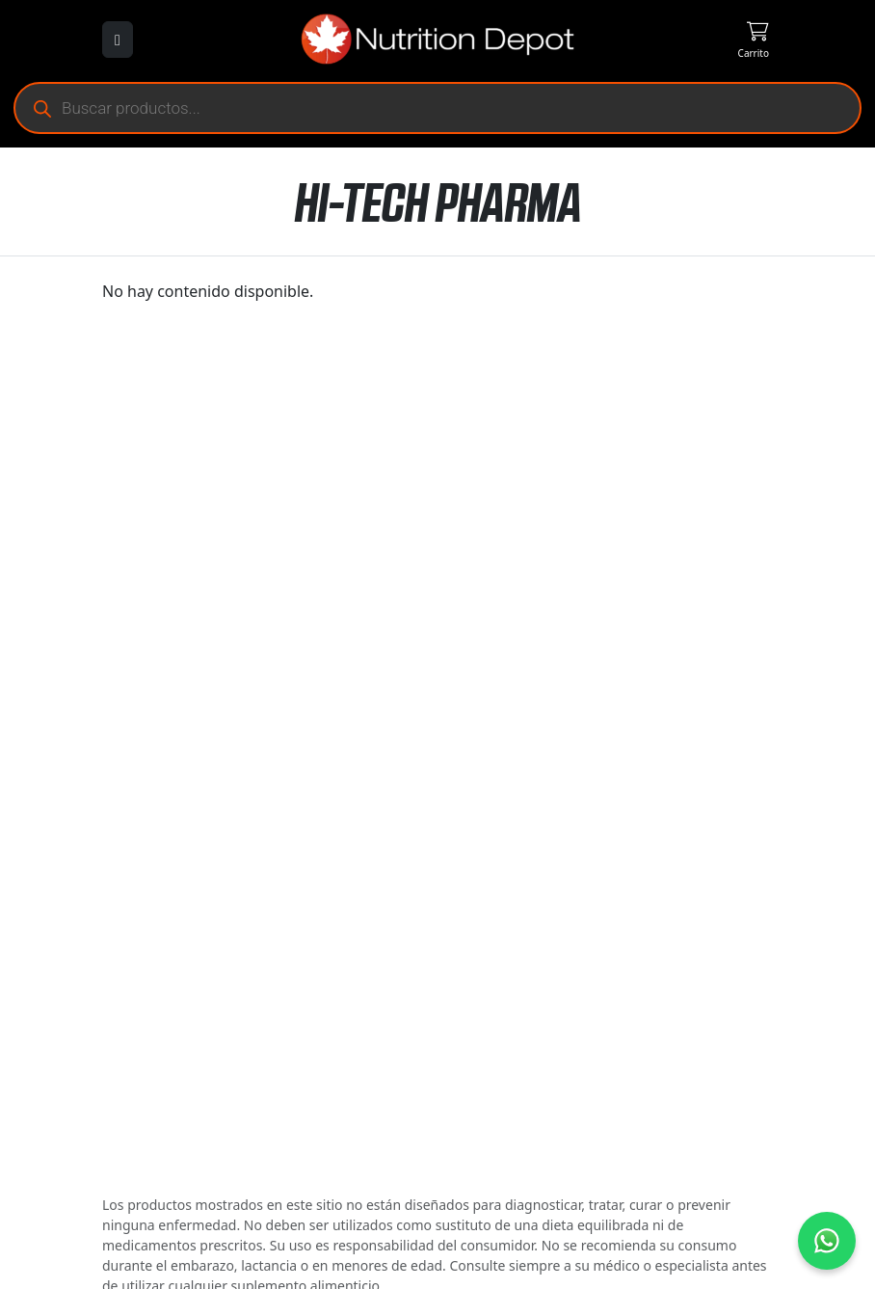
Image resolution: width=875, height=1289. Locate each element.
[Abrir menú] (117, 39)
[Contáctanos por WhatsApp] (827, 1241)
